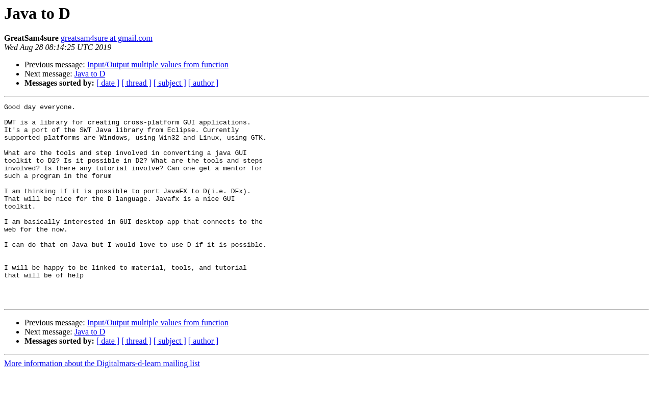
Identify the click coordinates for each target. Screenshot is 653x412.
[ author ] (203, 83)
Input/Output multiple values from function (158, 64)
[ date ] (107, 83)
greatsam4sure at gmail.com (107, 38)
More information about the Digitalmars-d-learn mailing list (102, 403)
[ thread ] (136, 83)
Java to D (89, 73)
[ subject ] (170, 83)
